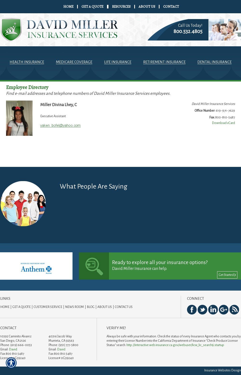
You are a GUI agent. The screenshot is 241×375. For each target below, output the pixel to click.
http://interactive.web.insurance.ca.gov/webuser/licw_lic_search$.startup (175, 345)
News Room (74, 307)
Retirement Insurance (164, 62)
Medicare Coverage (74, 62)
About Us (104, 307)
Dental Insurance (214, 62)
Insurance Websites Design (222, 370)
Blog (90, 307)
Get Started (227, 274)
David (13, 349)
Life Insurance (117, 62)
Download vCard (223, 123)
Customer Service (47, 307)
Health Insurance (27, 62)
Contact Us (124, 307)
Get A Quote (21, 307)
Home (4, 307)
